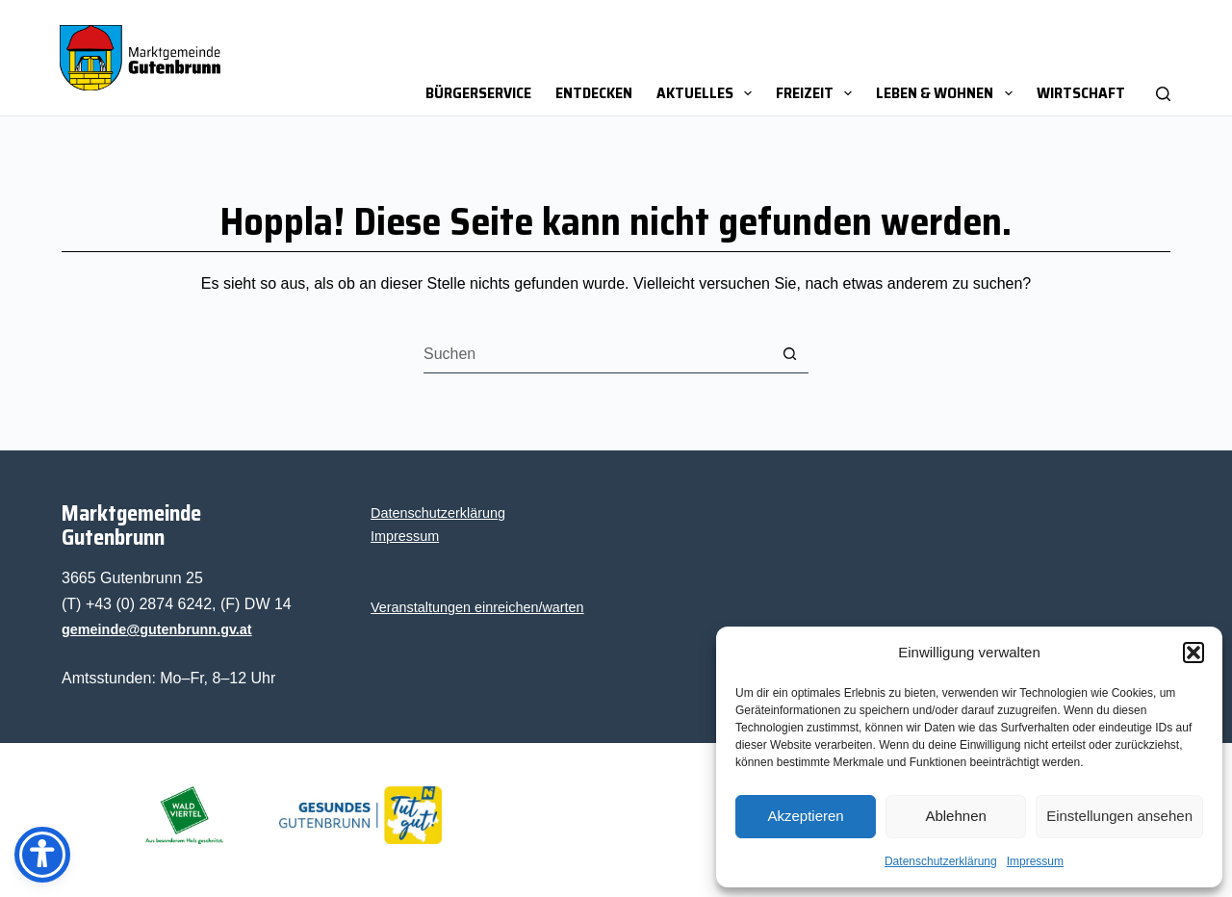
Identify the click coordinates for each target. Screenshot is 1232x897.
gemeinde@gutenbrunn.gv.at (157, 629)
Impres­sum (1035, 861)
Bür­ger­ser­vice (478, 93)
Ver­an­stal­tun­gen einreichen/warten (477, 607)
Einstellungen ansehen (1119, 815)
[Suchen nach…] (597, 354)
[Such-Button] (789, 354)
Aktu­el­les (707, 93)
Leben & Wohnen (947, 93)
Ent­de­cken (593, 93)
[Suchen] (1163, 57)
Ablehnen (955, 815)
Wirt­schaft (1081, 93)
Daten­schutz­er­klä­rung (941, 861)
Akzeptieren (805, 815)
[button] (1193, 652)
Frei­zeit (818, 93)
